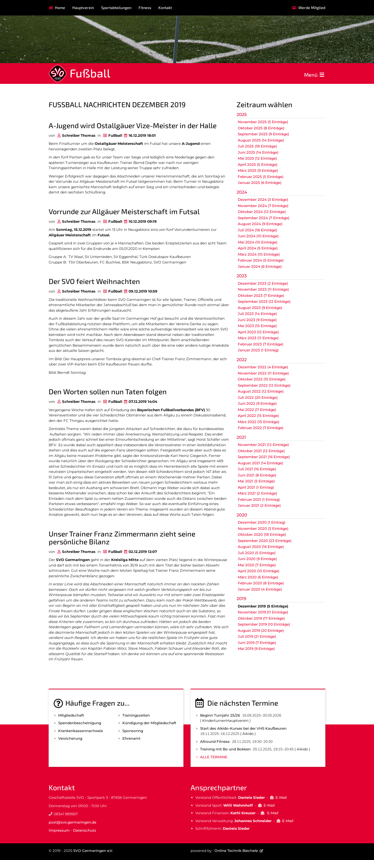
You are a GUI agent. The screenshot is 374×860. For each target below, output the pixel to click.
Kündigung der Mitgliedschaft (149, 723)
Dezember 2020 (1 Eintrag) (261, 522)
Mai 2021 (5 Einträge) (256, 481)
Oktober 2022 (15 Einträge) (262, 379)
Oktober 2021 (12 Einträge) (261, 451)
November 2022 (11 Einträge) (263, 373)
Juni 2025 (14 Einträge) (258, 152)
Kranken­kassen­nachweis (80, 730)
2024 (242, 192)
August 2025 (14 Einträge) (261, 140)
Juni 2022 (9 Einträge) (257, 403)
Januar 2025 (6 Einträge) (259, 182)
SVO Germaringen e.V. (93, 850)
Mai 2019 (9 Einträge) (256, 648)
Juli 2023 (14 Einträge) (257, 313)
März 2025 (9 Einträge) (258, 170)
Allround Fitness (215, 741)
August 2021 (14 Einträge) (260, 463)
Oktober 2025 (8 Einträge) (261, 128)
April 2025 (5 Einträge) (257, 164)
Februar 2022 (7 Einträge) (260, 427)
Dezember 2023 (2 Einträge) (263, 283)
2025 (242, 114)
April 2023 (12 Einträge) (258, 332)
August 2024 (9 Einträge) (260, 224)
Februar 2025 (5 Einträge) (260, 176)
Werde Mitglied (311, 7)
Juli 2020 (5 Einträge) (256, 553)
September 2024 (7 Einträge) (263, 218)
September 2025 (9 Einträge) (263, 134)
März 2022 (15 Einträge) (258, 422)
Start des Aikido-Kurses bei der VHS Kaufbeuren (243, 728)
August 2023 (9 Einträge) (260, 307)
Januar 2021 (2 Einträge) (259, 505)
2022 (242, 359)
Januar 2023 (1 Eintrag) (258, 350)
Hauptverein (83, 7)
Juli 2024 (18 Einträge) (257, 230)
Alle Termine (213, 757)
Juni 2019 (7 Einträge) (257, 642)
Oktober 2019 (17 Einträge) (261, 618)
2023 (242, 275)
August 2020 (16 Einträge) (261, 546)
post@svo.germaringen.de (72, 822)
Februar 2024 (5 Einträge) (261, 260)
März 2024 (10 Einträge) (259, 254)
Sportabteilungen (116, 7)
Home (60, 7)
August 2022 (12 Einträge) (261, 391)
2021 (241, 437)
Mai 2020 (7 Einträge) (257, 565)
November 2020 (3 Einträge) (263, 528)
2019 (241, 598)
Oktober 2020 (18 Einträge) (262, 534)
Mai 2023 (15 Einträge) (257, 326)
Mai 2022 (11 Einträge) (257, 409)
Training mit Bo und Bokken (225, 749)
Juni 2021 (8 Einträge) (257, 475)
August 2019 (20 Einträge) (261, 630)
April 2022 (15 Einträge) (258, 415)
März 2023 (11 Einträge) (258, 338)
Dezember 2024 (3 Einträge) (263, 199)
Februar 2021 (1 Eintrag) (259, 499)
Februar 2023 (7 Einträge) (260, 344)
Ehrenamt (131, 738)
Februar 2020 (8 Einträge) (261, 583)
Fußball (90, 73)
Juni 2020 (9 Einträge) (257, 558)
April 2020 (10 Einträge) (258, 571)
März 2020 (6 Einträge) (258, 577)
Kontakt (165, 7)
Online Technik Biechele (236, 850)
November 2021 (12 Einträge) (263, 444)
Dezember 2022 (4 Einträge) (263, 367)
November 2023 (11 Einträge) (263, 289)
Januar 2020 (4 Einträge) (260, 589)
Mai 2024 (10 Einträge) (257, 242)
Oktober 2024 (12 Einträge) (262, 211)
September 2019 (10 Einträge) (264, 624)
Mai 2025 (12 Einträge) (257, 158)
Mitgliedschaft (71, 715)
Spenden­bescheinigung (79, 723)
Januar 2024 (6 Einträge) (260, 266)
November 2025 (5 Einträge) (263, 122)
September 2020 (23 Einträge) (264, 540)
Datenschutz (84, 830)
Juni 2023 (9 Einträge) (257, 320)
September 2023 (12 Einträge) (264, 301)
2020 (242, 515)
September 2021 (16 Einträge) (264, 457)
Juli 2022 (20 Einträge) (258, 397)
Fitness (145, 7)
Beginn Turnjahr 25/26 (220, 715)
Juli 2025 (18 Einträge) (257, 146)
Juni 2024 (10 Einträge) (258, 236)
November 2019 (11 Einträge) (263, 612)
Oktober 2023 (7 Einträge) (261, 295)
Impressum (59, 830)
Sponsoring (132, 730)
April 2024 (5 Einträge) (258, 248)
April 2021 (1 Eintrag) (256, 487)
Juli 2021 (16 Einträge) (257, 469)
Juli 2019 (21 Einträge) (257, 636)
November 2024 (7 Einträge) (263, 205)
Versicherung (70, 738)
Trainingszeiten (136, 715)
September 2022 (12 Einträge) (264, 385)
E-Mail (281, 797)
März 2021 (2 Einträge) (257, 493)
